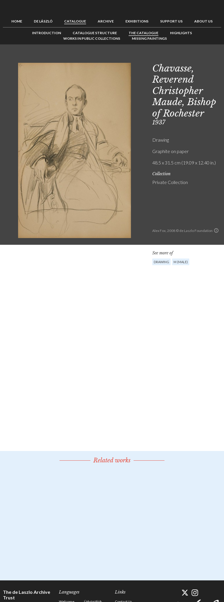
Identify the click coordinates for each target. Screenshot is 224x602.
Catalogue (75, 21)
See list (207, 57)
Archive (106, 21)
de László (43, 21)
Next (216, 57)
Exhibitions (136, 21)
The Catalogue (143, 33)
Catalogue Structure (95, 33)
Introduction (46, 33)
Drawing (161, 262)
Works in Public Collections (91, 38)
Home (16, 21)
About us (203, 21)
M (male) (181, 262)
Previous (198, 57)
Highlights (181, 33)
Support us (171, 21)
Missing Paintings (149, 38)
